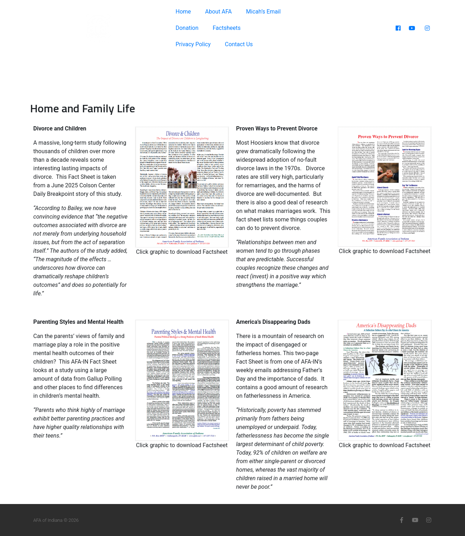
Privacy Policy (193, 44)
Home (183, 11)
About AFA (218, 11)
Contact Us (239, 44)
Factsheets (227, 28)
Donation (186, 28)
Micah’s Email (263, 11)
